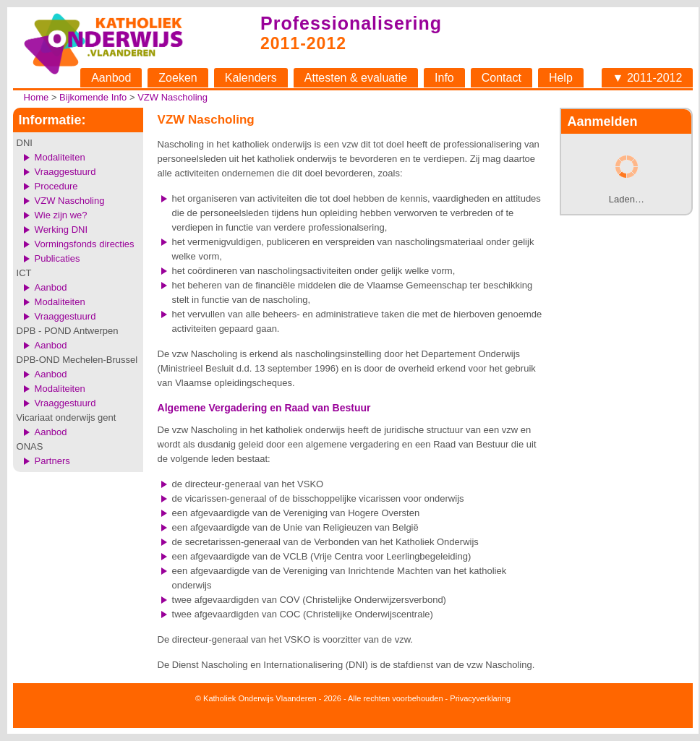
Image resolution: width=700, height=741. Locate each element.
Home (36, 97)
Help (561, 78)
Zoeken (177, 78)
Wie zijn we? (61, 215)
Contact (501, 78)
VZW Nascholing (172, 97)
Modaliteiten (60, 157)
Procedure (56, 186)
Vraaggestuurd (65, 171)
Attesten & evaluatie (355, 78)
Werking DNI (61, 229)
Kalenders (251, 78)
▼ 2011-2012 (647, 78)
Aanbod (111, 78)
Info (444, 78)
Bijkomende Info (93, 97)
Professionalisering (351, 23)
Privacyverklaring (480, 698)
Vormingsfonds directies (85, 244)
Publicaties (57, 258)
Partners (52, 460)
